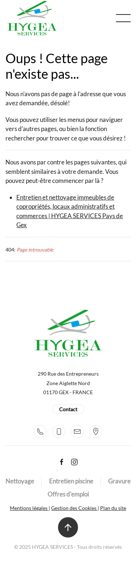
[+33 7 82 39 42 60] (58, 431)
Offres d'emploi (68, 494)
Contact (68, 409)
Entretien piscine (71, 481)
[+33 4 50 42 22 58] (40, 431)
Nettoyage (19, 481)
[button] (123, 18)
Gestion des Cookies (74, 508)
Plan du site (113, 508)
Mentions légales (29, 508)
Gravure (119, 481)
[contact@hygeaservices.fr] (77, 431)
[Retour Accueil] (32, 18)
